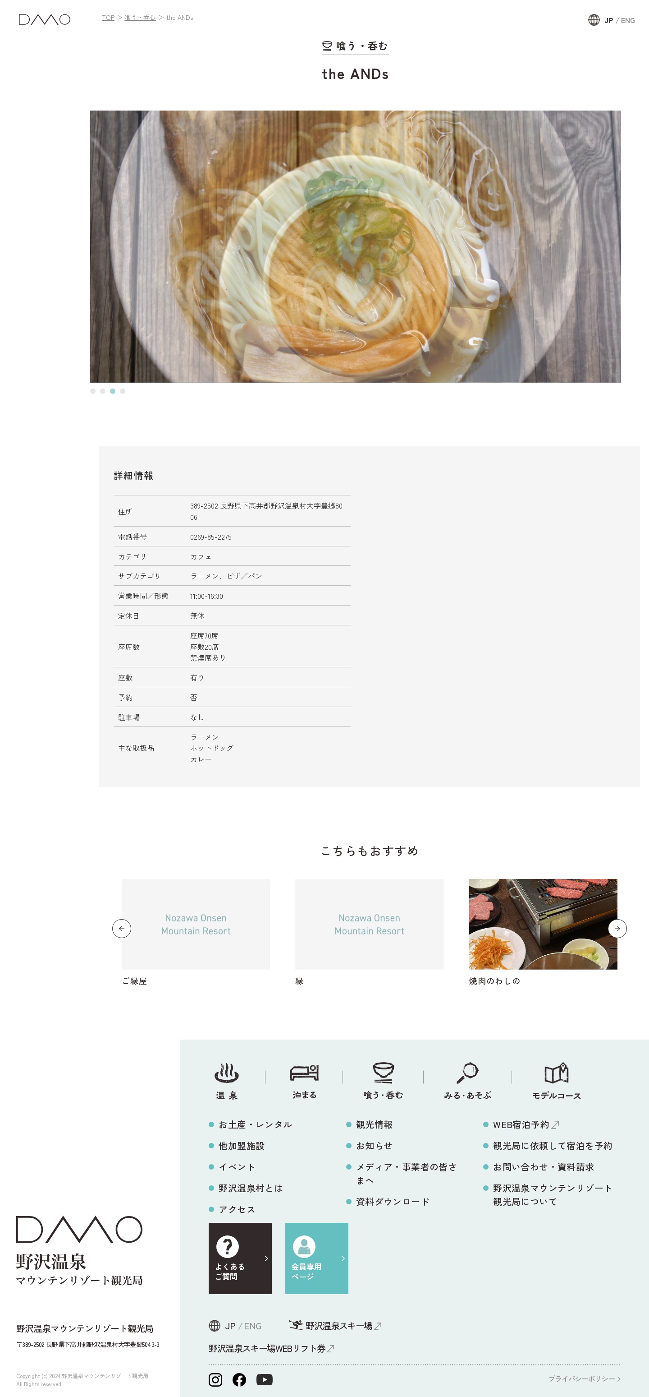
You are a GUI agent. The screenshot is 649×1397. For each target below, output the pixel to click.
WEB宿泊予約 (521, 1124)
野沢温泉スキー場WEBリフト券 (267, 1348)
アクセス (237, 1209)
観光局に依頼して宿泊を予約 (552, 1145)
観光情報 (374, 1124)
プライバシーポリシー (581, 1378)
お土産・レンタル (255, 1124)
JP (608, 19)
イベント (237, 1166)
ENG (628, 19)
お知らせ (374, 1145)
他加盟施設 (242, 1145)
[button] (93, 391)
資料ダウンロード (393, 1201)
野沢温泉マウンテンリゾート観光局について (552, 1194)
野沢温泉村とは (251, 1187)
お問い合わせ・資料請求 (543, 1166)
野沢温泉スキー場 (339, 1325)
